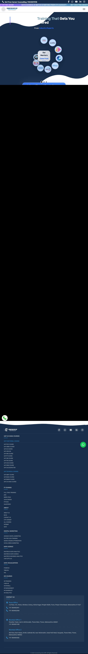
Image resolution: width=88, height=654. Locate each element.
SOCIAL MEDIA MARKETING (11, 543)
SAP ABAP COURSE (9, 474)
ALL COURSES (7, 522)
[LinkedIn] (80, 1)
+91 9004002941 (14, 608)
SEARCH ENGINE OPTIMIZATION (12, 541)
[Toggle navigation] (84, 9)
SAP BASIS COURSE (9, 477)
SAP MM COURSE (8, 453)
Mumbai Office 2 (15, 630)
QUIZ (5, 527)
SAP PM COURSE (8, 460)
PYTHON (6, 502)
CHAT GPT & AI (8, 558)
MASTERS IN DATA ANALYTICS (12, 551)
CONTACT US (7, 517)
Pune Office (13, 602)
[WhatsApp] (72, 1)
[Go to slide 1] (41, 82)
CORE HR (6, 583)
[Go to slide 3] (46, 82)
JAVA (5, 495)
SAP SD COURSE (8, 449)
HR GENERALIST (8, 590)
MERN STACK (7, 497)
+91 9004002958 (14, 610)
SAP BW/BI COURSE (9, 479)
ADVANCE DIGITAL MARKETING (12, 536)
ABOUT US (7, 513)
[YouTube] (76, 1)
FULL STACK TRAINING (10, 492)
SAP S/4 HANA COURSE (10, 481)
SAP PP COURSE (8, 456)
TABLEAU (6, 570)
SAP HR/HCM (7, 451)
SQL (5, 572)
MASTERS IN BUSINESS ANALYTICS (13, 556)
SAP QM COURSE (8, 458)
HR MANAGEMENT (9, 588)
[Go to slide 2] (44, 82)
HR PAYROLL (7, 586)
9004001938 (32, 2)
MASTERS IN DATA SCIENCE (11, 554)
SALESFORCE (7, 504)
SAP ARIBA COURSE (9, 446)
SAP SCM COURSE (8, 463)
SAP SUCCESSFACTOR (9, 467)
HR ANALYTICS (8, 593)
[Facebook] (68, 1)
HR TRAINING (7, 581)
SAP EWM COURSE (9, 465)
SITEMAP (6, 524)
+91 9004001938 (14, 624)
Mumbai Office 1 (15, 620)
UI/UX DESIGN (8, 499)
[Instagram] (84, 1)
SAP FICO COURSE (9, 444)
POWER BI (6, 568)
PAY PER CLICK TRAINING (11, 538)
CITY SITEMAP (7, 520)
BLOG (5, 515)
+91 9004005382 (14, 638)
